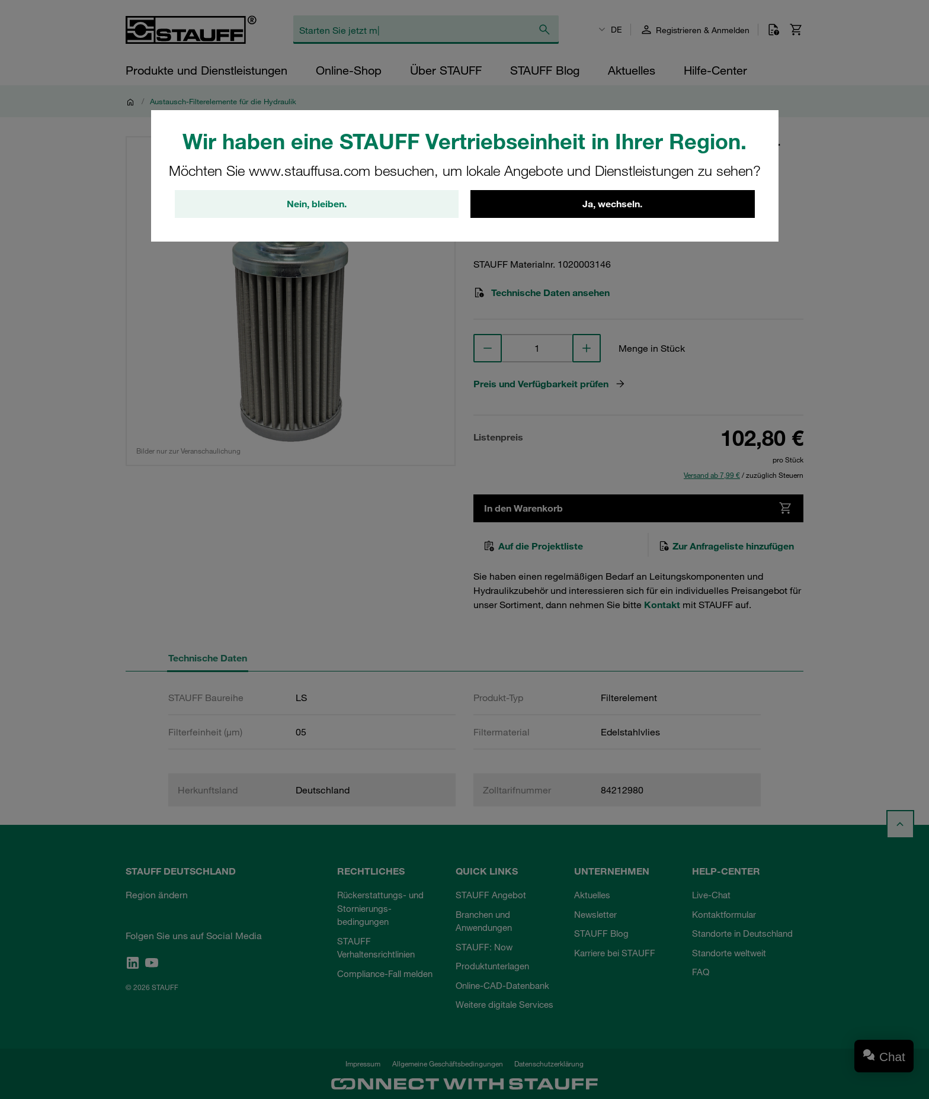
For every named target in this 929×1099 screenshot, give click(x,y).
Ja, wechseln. (612, 204)
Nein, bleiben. (317, 204)
